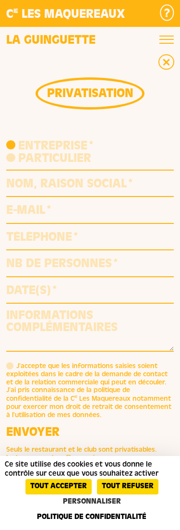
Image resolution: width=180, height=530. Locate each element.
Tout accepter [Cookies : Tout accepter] (58, 487)
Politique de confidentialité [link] (91, 517)
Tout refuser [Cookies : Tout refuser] (128, 487)
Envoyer (33, 434)
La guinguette (51, 41)
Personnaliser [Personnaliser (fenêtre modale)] (92, 502)
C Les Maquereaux (65, 15)
